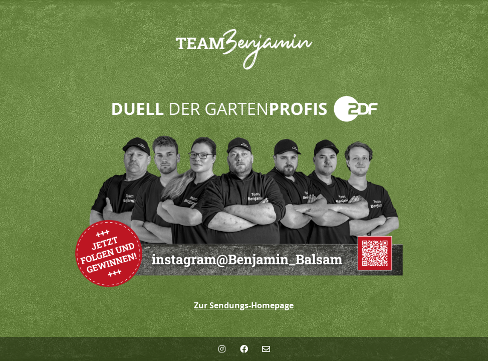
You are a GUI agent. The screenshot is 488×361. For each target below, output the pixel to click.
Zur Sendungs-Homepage (244, 305)
